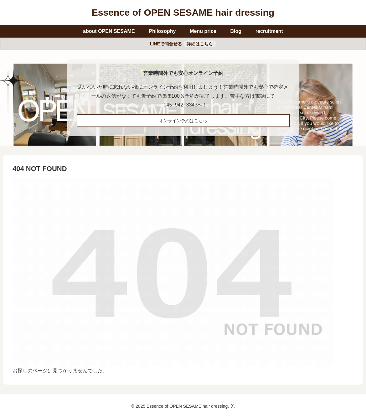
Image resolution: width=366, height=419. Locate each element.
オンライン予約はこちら (183, 120)
